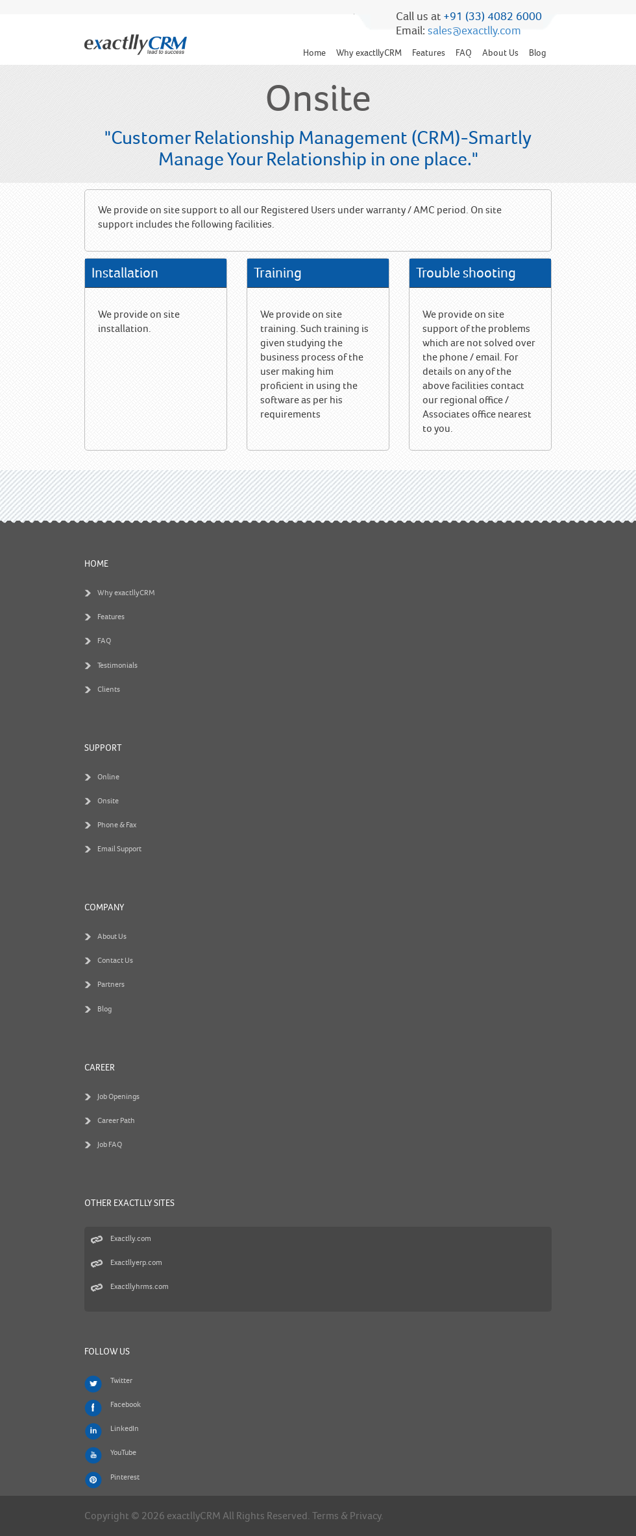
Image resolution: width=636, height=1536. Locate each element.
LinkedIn (124, 1428)
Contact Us (115, 960)
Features (428, 53)
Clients (108, 689)
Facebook (125, 1404)
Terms (325, 1516)
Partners (111, 984)
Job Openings (118, 1097)
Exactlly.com (130, 1239)
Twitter (121, 1380)
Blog (537, 53)
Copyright (106, 1516)
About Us (500, 53)
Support (103, 748)
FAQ (464, 53)
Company (104, 907)
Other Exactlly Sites (129, 1203)
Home (314, 53)
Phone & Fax (116, 825)
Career (99, 1067)
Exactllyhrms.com (139, 1286)
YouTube (123, 1452)
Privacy (365, 1516)
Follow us (107, 1351)
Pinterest (125, 1477)
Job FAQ (109, 1144)
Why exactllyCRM (369, 53)
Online (108, 777)
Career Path (116, 1121)
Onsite (108, 801)
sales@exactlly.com (474, 31)
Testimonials (117, 665)
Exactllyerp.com (136, 1262)
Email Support (119, 849)
